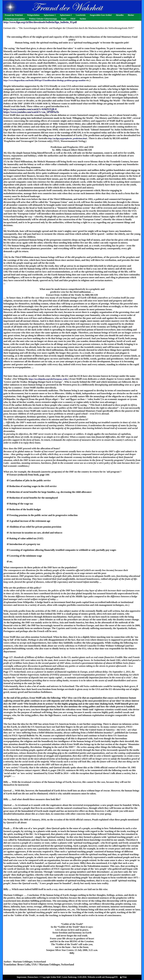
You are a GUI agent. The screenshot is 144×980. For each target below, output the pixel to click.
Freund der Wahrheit (14, 15)
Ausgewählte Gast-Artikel (101, 15)
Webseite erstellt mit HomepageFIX (103, 977)
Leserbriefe (81, 15)
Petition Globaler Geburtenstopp (43, 19)
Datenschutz (33, 977)
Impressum (21, 977)
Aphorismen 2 (66, 15)
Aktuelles (120, 15)
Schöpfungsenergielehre (15, 19)
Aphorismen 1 (50, 15)
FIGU (73, 19)
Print (123, 977)
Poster (63, 19)
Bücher (131, 15)
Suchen (83, 19)
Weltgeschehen (33, 15)
